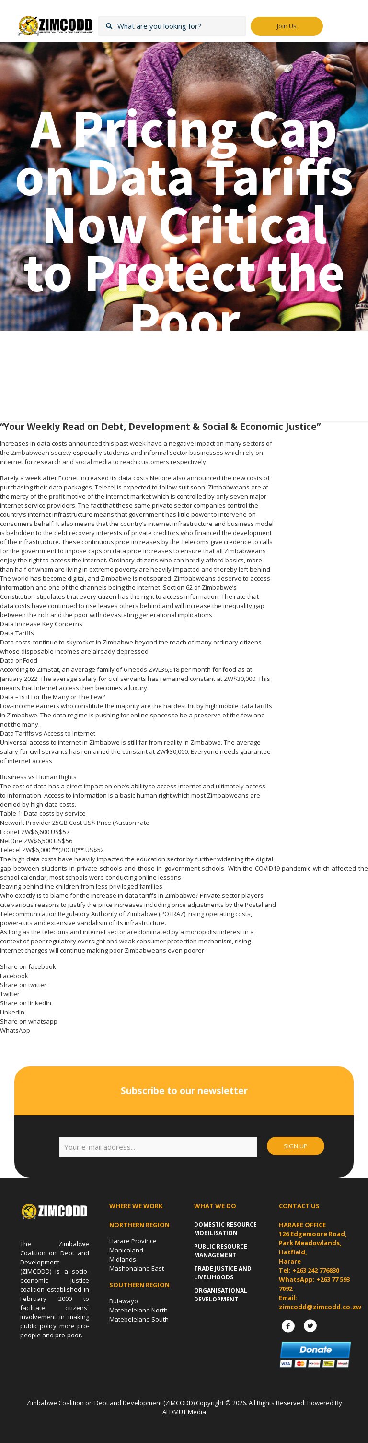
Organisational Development (220, 1295)
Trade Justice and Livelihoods (223, 1272)
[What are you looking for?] (172, 26)
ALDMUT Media (184, 1411)
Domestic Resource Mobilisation (225, 1228)
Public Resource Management (220, 1250)
